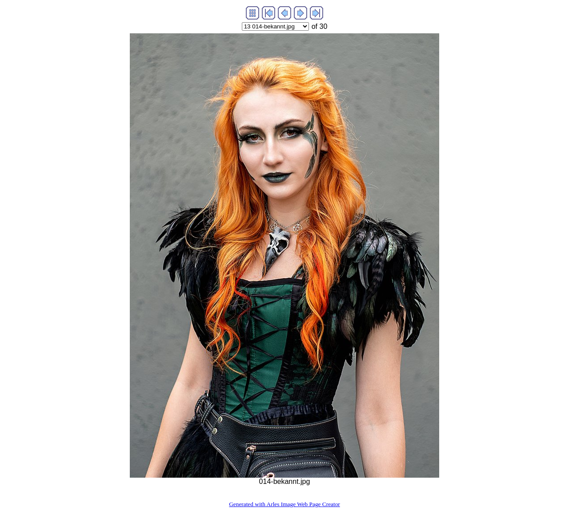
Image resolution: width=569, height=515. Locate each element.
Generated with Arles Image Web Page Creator (284, 504)
